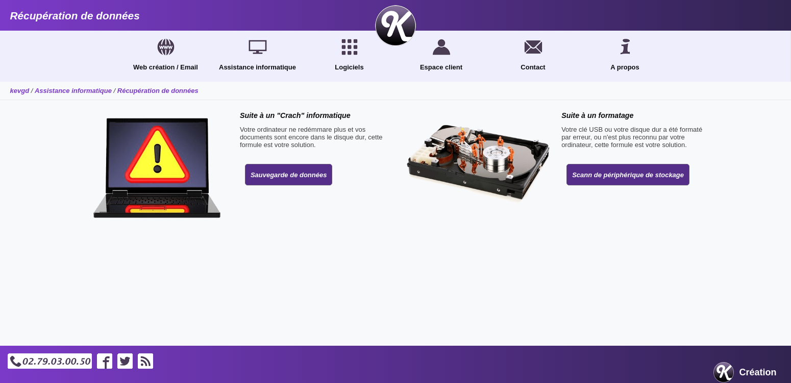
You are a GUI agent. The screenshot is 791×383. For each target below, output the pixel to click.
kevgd (20, 90)
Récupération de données (158, 90)
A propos (624, 67)
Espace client (441, 67)
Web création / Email (165, 67)
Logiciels (349, 67)
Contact (533, 67)
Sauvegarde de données (289, 175)
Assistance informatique (257, 67)
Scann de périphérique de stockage (628, 175)
